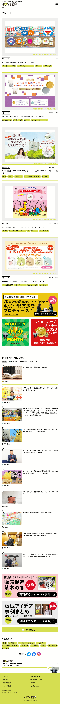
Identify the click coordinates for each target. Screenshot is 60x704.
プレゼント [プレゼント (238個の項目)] (24, 645)
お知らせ (5, 676)
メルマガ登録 (7, 686)
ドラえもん (47, 66)
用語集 (33, 682)
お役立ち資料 (7, 682)
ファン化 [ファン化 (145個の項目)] (6, 648)
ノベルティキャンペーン (25, 66)
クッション (43, 285)
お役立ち (24, 361)
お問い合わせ (35, 686)
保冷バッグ (19, 176)
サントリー (6, 66)
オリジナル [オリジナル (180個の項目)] (35, 645)
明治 (15, 120)
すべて (4, 361)
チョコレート (7, 120)
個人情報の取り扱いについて (9, 692)
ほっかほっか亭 (8, 285)
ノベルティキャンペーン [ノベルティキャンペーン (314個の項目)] (10, 645)
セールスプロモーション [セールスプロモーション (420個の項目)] (26, 643)
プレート (39, 66)
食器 (14, 66)
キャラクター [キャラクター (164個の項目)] (53, 645)
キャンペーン (44, 230)
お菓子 (5, 230)
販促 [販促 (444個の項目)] (4, 643)
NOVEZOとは (29, 630)
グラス (27, 120)
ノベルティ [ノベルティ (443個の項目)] (12, 643)
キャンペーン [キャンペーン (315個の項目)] (41, 643)
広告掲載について (36, 679)
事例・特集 (14, 361)
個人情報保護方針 (6, 690)
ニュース (34, 361)
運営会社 (5, 679)
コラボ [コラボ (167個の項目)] (44, 645)
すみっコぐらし (33, 285)
